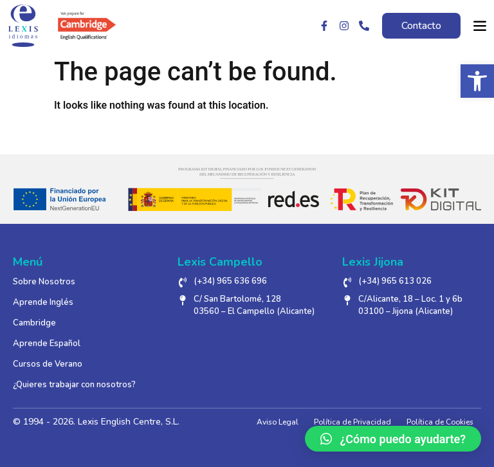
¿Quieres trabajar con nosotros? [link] (74, 384)
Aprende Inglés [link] (43, 302)
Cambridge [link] (34, 323)
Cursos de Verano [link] (47, 364)
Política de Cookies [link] (440, 422)
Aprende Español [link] (46, 343)
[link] (477, 81)
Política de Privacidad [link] (352, 422)
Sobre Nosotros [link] (44, 282)
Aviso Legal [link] (277, 422)
